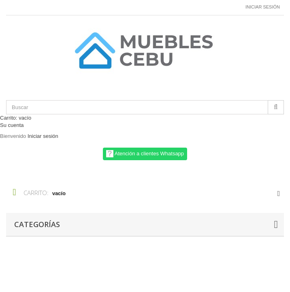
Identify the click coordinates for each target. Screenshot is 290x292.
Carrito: (15, 118)
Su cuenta (12, 125)
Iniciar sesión (262, 6)
